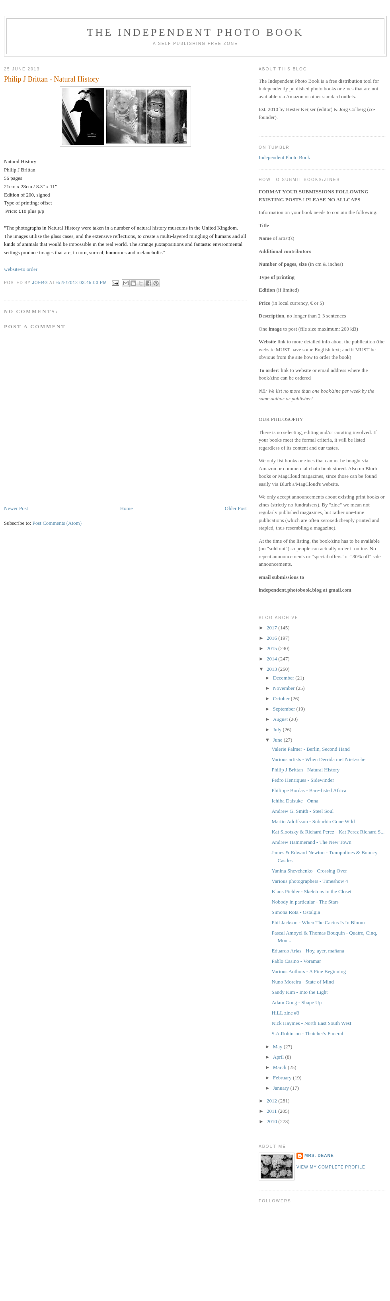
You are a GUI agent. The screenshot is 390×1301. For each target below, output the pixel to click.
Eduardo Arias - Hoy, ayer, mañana (307, 951)
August (281, 719)
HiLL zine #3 (285, 1013)
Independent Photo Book (284, 157)
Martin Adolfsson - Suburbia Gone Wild (313, 821)
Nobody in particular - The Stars (304, 902)
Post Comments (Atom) (57, 523)
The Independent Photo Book (195, 32)
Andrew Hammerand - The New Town (311, 842)
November (284, 688)
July (278, 729)
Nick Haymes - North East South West (311, 1023)
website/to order (20, 269)
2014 (272, 659)
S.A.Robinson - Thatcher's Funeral (307, 1033)
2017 (272, 628)
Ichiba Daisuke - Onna (294, 801)
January (282, 1088)
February (283, 1078)
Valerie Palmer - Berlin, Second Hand (310, 749)
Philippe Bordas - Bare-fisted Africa (308, 790)
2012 (272, 1101)
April (279, 1057)
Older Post (236, 508)
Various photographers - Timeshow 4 (309, 881)
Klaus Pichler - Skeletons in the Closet (311, 891)
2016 (272, 638)
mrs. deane (319, 1155)
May (278, 1047)
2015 (272, 648)
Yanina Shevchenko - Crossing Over (309, 871)
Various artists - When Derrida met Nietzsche (318, 759)
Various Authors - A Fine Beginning (308, 971)
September (284, 709)
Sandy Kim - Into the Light (299, 992)
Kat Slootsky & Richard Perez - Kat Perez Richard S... (327, 832)
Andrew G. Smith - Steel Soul (302, 811)
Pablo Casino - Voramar (296, 961)
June (278, 740)
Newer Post (16, 508)
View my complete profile (330, 1167)
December (284, 678)
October (282, 698)
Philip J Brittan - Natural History (305, 770)
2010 (272, 1121)
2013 (272, 669)
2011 (272, 1111)
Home (126, 508)
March (280, 1067)
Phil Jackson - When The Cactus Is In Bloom (318, 922)
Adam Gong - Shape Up (296, 1002)
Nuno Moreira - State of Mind (302, 982)
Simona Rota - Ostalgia (295, 912)
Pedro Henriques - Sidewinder (302, 780)
